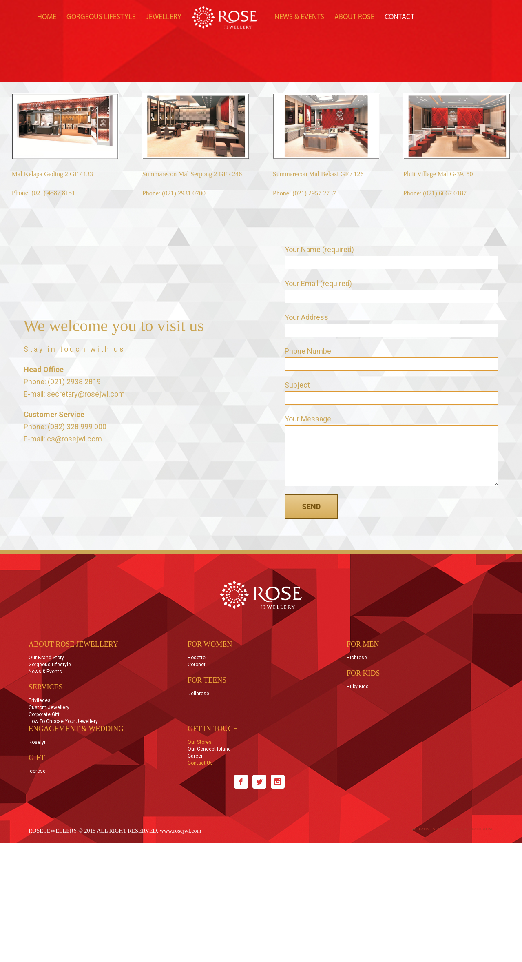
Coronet (197, 664)
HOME (46, 17)
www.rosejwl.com (180, 831)
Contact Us (200, 763)
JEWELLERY (163, 17)
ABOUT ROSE (354, 17)
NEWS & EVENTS (299, 17)
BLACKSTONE (481, 829)
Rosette (197, 658)
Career (195, 756)
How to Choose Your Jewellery (63, 721)
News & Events (45, 671)
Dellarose (198, 693)
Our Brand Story (46, 658)
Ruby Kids (358, 686)
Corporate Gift (44, 714)
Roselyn (38, 742)
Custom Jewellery (49, 707)
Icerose (37, 771)
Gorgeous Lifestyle (50, 664)
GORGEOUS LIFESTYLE (101, 17)
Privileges (40, 700)
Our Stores (200, 742)
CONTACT (399, 17)
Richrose (357, 658)
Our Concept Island (209, 749)
